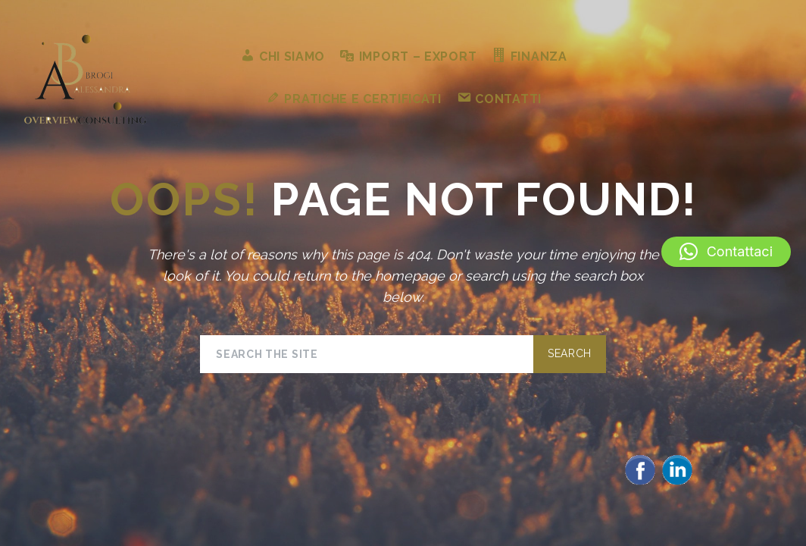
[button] (726, 252)
